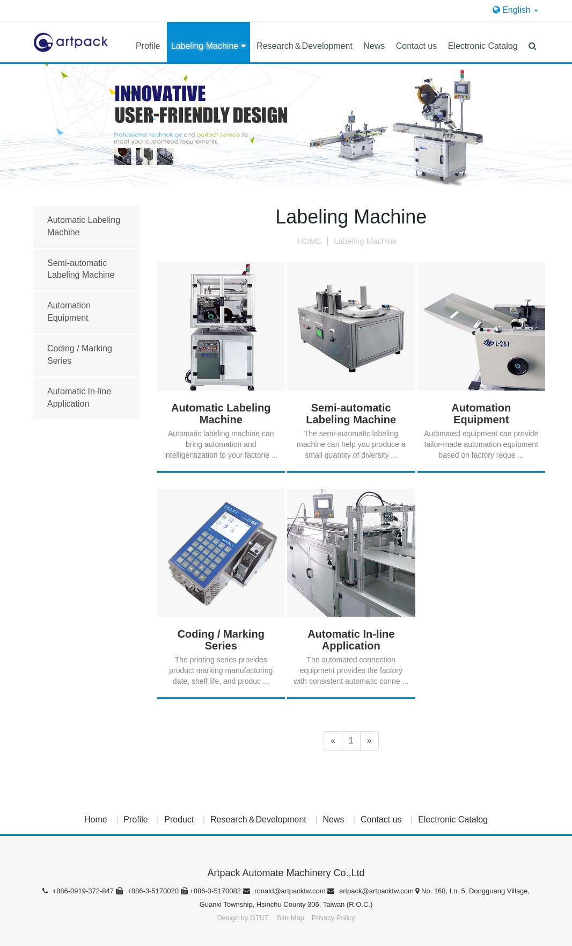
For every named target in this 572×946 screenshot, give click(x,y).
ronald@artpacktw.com (285, 891)
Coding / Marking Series (79, 354)
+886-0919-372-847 (79, 891)
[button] (532, 42)
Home (95, 819)
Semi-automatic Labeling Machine (80, 269)
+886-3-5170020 (148, 891)
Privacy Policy (333, 918)
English (515, 10)
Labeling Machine (208, 45)
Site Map (291, 918)
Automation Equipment (69, 311)
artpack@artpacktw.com (371, 891)
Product (179, 819)
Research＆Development (304, 45)
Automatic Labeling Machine (83, 226)
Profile (148, 45)
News (374, 45)
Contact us (416, 45)
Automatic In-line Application (79, 397)
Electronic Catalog (483, 45)
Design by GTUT (243, 918)
